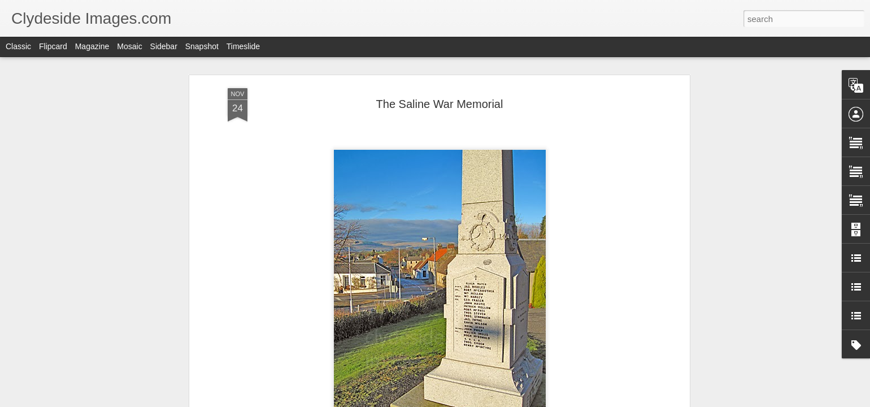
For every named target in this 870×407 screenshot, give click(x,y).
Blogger (470, 400)
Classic (18, 46)
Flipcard (53, 46)
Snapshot (202, 46)
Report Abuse (504, 400)
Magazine (92, 46)
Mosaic (129, 46)
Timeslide (243, 46)
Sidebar (163, 46)
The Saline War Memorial (439, 86)
